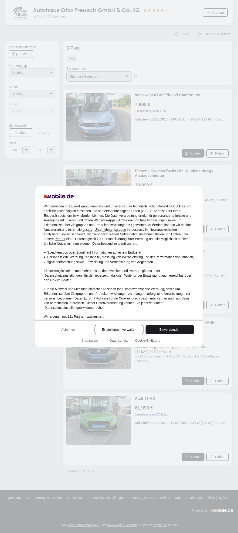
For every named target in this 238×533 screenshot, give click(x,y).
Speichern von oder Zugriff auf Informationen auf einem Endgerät (94, 252)
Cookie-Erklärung (147, 340)
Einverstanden (170, 329)
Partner (127, 206)
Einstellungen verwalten (119, 329)
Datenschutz (118, 340)
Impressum (90, 340)
